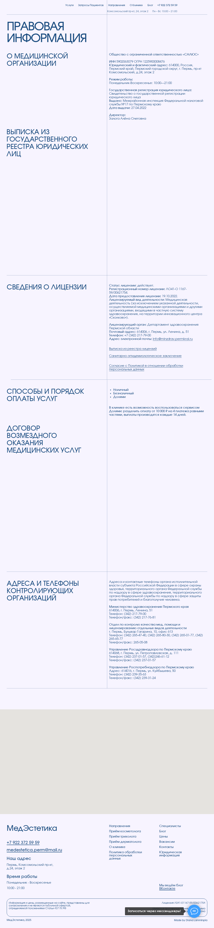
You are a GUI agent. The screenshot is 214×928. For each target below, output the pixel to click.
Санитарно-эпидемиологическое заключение (145, 356)
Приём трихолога (122, 836)
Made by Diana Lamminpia (190, 920)
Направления (119, 826)
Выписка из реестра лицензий (133, 348)
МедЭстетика (32, 828)
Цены (163, 836)
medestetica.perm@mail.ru (34, 850)
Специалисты (170, 826)
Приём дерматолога (125, 841)
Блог (162, 831)
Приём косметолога (125, 831)
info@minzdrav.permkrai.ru (173, 339)
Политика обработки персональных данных (125, 855)
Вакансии (167, 841)
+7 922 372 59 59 (23, 843)
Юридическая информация (170, 854)
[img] (30, 5)
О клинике (117, 847)
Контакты (166, 847)
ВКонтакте (167, 888)
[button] (202, 5)
